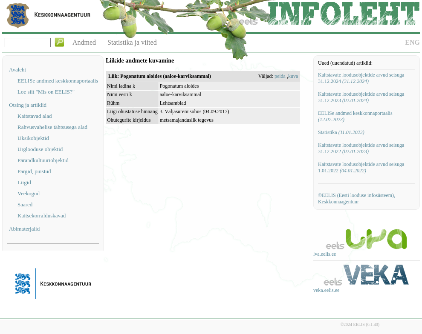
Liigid (24, 182)
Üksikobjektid (33, 138)
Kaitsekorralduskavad (41, 215)
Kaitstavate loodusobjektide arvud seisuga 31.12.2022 (361, 148)
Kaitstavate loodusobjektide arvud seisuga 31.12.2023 (361, 97)
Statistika (341, 132)
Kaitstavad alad (34, 116)
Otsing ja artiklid (27, 105)
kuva (293, 76)
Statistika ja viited (132, 42)
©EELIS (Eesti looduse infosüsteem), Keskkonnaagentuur (356, 198)
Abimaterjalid (24, 229)
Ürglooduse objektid (40, 149)
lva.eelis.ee (324, 254)
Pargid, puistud (34, 171)
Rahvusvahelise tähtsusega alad (52, 127)
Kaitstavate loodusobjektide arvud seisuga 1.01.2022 (361, 167)
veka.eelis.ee (326, 290)
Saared (24, 204)
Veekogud (28, 193)
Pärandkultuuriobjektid (43, 160)
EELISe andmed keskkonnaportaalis (57, 80)
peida (280, 76)
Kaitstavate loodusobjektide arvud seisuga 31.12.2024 (361, 78)
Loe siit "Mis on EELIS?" (46, 91)
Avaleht (17, 69)
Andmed (84, 42)
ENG (412, 42)
